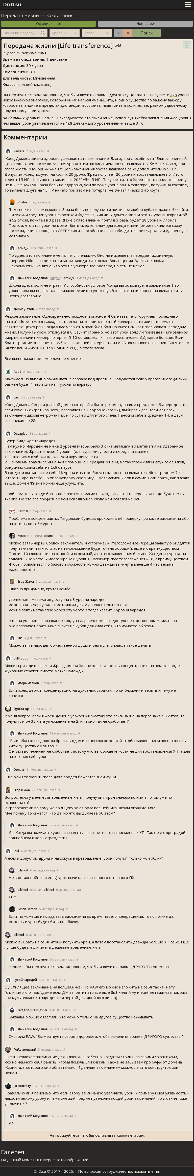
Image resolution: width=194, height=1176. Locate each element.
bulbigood (21, 658)
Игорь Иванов (28, 683)
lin (20, 638)
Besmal (23, 511)
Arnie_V (23, 248)
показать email (147, 1171)
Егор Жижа (26, 581)
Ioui (16, 851)
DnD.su (12, 4)
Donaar (19, 769)
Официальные (48, 23)
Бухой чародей (25, 980)
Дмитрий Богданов (33, 278)
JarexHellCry (22, 1086)
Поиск (146, 33)
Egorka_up (21, 709)
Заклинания (60, 15)
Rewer (19, 151)
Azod (17, 372)
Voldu (22, 202)
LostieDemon (27, 909)
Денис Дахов (24, 309)
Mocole (23, 536)
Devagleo (21, 433)
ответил (55, 278)
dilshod (23, 870)
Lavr (17, 397)
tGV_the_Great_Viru (32, 1010)
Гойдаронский (25, 1049)
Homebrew (145, 23)
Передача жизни (20, 15)
